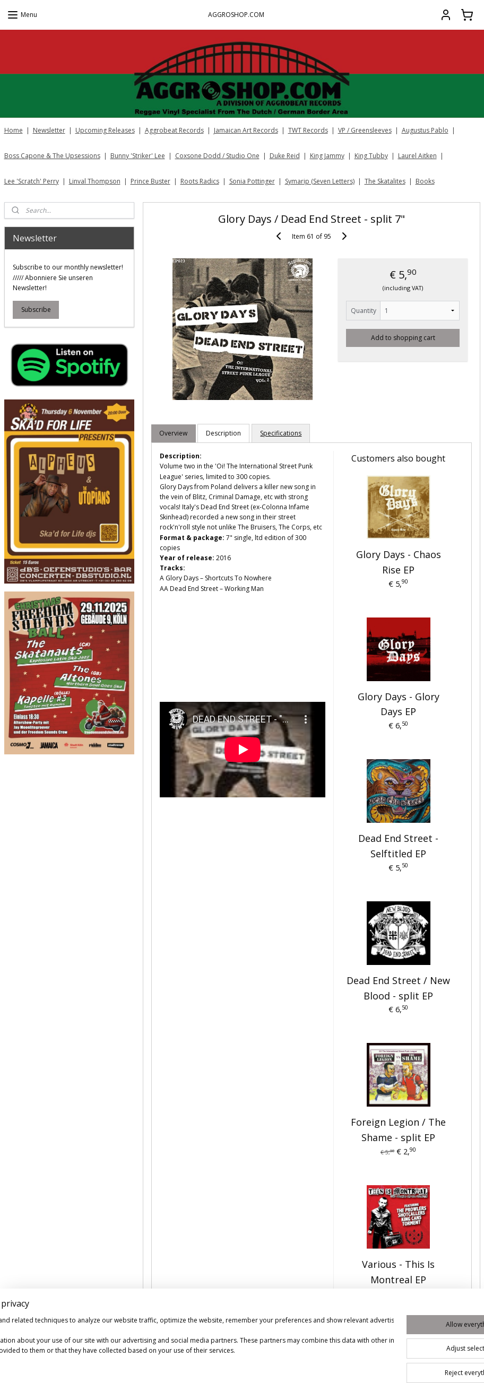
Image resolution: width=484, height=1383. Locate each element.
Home (13, 130)
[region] (172, 1346)
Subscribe (36, 309)
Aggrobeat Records (174, 130)
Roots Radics (199, 181)
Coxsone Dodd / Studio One (217, 155)
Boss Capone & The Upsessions (52, 155)
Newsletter (49, 130)
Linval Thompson (94, 181)
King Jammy (327, 155)
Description (223, 433)
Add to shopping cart (402, 337)
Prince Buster (150, 181)
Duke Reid (285, 155)
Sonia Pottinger (252, 181)
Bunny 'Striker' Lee (137, 155)
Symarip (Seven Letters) (320, 181)
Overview (173, 433)
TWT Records (308, 130)
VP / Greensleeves (365, 130)
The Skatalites (385, 181)
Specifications (280, 433)
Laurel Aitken (417, 155)
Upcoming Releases (105, 130)
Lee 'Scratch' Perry (31, 181)
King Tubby (371, 155)
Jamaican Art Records (246, 130)
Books (425, 181)
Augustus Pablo (425, 130)
